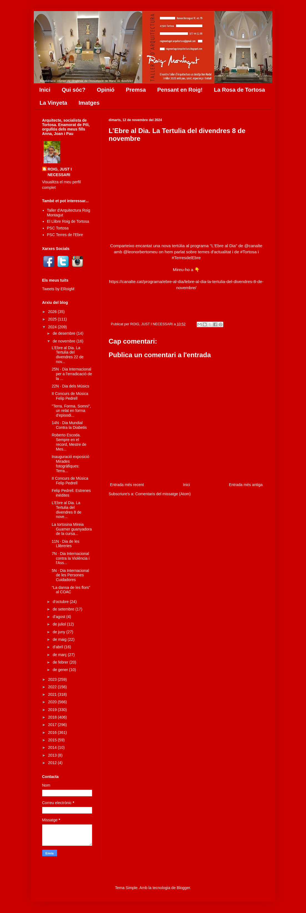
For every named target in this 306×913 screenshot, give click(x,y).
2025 (53, 319)
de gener (61, 669)
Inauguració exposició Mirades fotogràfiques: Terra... (70, 463)
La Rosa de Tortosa (239, 90)
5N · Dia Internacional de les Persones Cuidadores (70, 575)
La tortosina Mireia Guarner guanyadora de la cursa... (72, 529)
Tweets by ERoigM (58, 289)
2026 (53, 311)
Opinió (105, 90)
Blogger (183, 888)
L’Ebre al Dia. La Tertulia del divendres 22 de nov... (68, 355)
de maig (60, 639)
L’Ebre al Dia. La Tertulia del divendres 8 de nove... (66, 510)
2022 (53, 687)
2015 (53, 740)
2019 (53, 709)
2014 (53, 747)
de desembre (65, 333)
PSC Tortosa (58, 228)
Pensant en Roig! (180, 90)
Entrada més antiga (245, 484)
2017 (53, 724)
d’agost (59, 616)
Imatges (89, 103)
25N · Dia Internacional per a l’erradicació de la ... (72, 374)
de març (60, 654)
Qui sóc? (74, 90)
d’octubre (61, 601)
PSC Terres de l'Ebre (65, 234)
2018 (53, 717)
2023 (53, 679)
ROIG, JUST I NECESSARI (60, 172)
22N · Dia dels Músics (70, 386)
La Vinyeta (53, 103)
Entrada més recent (127, 484)
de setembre (64, 609)
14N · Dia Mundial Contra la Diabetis (69, 425)
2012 (53, 763)
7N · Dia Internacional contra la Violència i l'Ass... (70, 558)
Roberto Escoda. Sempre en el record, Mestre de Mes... (69, 442)
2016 (53, 732)
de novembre (65, 341)
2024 (53, 327)
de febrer (61, 662)
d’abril (58, 647)
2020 (53, 702)
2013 (53, 755)
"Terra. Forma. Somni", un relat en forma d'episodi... (71, 411)
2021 (53, 694)
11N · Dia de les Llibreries (65, 543)
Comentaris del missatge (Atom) (163, 494)
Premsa (136, 90)
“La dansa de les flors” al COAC (71, 589)
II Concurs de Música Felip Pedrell (70, 396)
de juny (59, 632)
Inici (44, 90)
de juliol (60, 624)
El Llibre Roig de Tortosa (68, 221)
